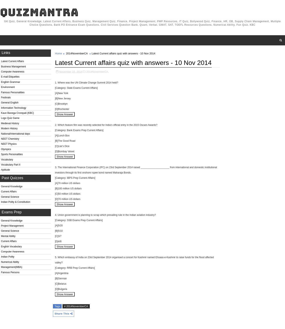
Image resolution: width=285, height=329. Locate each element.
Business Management (13, 66)
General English (9, 102)
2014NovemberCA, (97, 71)
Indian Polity (7, 256)
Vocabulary (7, 159)
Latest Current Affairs (12, 61)
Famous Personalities (12, 92)
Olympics (6, 149)
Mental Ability (8, 236)
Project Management (12, 225)
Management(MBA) (11, 267)
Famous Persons (10, 272)
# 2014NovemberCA (76, 306)
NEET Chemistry (10, 138)
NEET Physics (8, 144)
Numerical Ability (10, 262)
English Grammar (10, 82)
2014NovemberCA (77, 53)
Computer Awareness (12, 71)
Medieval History (10, 123)
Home (58, 53)
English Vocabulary (11, 246)
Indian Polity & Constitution (15, 202)
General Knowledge (11, 186)
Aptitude (5, 169)
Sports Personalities (12, 154)
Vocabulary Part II (10, 164)
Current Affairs (8, 191)
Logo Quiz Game (10, 118)
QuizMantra (39, 12)
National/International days (15, 133)
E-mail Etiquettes (10, 76)
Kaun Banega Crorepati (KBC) (17, 113)
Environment (8, 87)
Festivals (6, 97)
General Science (10, 196)
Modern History (9, 128)
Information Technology (13, 107)
